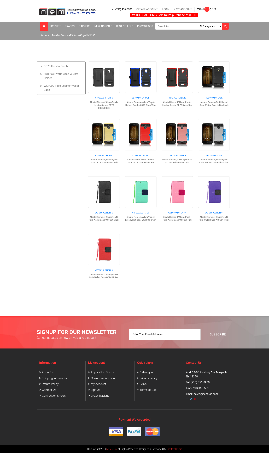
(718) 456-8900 (122, 9)
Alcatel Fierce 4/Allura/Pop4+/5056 (73, 35)
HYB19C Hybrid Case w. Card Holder (61, 76)
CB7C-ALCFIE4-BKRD (177, 98)
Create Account (147, 9)
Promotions (145, 26)
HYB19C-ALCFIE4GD (104, 155)
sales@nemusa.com (206, 394)
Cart (206, 9)
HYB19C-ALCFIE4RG (177, 155)
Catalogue (146, 372)
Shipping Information (55, 378)
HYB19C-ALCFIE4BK (214, 98)
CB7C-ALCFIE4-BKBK (104, 98)
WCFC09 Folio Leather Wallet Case (61, 87)
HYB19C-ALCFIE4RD (140, 155)
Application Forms (102, 372)
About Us (48, 372)
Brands (70, 26)
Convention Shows (54, 395)
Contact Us (49, 389)
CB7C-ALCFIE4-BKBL (140, 98)
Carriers (84, 26)
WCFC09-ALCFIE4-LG (140, 213)
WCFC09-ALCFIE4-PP (214, 213)
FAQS (143, 384)
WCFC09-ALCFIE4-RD (104, 270)
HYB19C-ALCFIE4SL (214, 155)
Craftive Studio (174, 449)
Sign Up (96, 389)
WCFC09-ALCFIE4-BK (104, 213)
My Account (183, 9)
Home (43, 35)
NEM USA (111, 449)
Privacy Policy (148, 378)
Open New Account (103, 378)
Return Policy (50, 384)
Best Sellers (124, 26)
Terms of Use (148, 389)
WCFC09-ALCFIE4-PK (177, 213)
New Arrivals (103, 26)
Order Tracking (100, 395)
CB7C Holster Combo (56, 66)
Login (165, 9)
